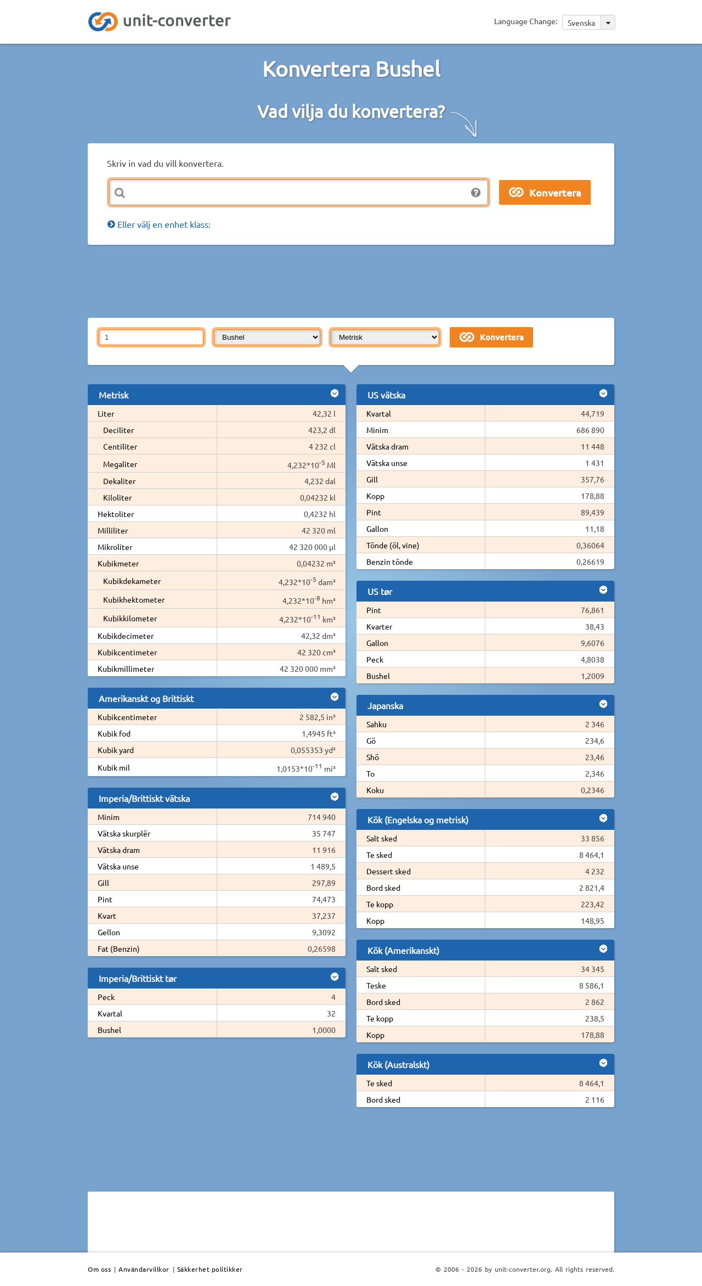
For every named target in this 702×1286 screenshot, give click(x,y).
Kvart (107, 915)
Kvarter (379, 626)
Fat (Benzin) (119, 948)
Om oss (99, 1269)
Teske (376, 985)
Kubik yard (116, 750)
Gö (371, 740)
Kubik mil (114, 767)
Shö (372, 757)
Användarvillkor (143, 1269)
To (370, 773)
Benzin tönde (389, 561)
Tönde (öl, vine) (393, 545)
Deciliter (118, 430)
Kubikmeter (118, 563)
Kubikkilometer (130, 618)
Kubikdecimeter (126, 636)
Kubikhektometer (134, 599)
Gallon (377, 529)
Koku (375, 790)
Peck (106, 997)
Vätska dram (119, 850)
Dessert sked (388, 871)
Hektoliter (116, 514)
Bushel (109, 1030)
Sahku (376, 724)
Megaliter (120, 464)
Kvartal (110, 1013)
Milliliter (113, 530)
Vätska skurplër (124, 833)
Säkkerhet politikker (210, 1269)
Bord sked (383, 887)
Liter (106, 413)
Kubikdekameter (132, 581)
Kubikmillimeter (126, 668)
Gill (103, 883)
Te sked (379, 855)
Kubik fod (114, 733)
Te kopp (379, 904)
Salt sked (381, 838)
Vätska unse (118, 866)
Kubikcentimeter (127, 652)
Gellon (109, 932)
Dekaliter (119, 481)
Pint (105, 899)
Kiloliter (117, 497)
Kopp (375, 496)
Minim (109, 817)
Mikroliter (115, 547)
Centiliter (120, 446)
